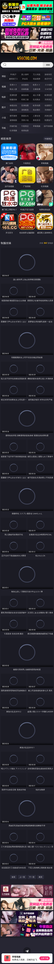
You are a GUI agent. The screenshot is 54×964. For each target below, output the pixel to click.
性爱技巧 (48, 120)
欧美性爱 (48, 95)
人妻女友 (36, 115)
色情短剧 (25, 130)
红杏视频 (13, 130)
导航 (4, 128)
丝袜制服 (25, 89)
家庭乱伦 (25, 115)
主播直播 (36, 89)
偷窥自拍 (13, 105)
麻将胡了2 (13, 79)
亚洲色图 (25, 105)
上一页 (22, 877)
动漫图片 (48, 105)
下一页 (32, 877)
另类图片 (48, 110)
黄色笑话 (36, 120)
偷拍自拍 (25, 95)
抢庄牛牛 (48, 79)
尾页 (40, 877)
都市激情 (13, 115)
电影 (4, 96)
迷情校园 (13, 120)
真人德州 (25, 74)
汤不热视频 (48, 126)
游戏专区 (48, 74)
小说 (4, 117)
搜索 (48, 65)
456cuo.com (27, 58)
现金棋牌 (36, 79)
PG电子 (13, 74)
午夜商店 (25, 126)
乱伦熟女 (36, 99)
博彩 (4, 76)
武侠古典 (48, 115)
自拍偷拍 (25, 84)
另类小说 (25, 120)
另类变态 (48, 99)
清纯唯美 (25, 110)
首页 (13, 877)
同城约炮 (13, 126)
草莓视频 (36, 126)
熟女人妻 (13, 89)
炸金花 (25, 79)
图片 (4, 107)
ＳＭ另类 (48, 89)
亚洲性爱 (13, 95)
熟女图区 (36, 110)
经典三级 (25, 99)
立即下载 (44, 958)
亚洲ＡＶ (13, 84)
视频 (4, 86)
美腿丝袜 (13, 110)
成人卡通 (36, 95)
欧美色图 (36, 105)
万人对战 (36, 74)
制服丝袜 (13, 99)
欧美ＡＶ (36, 84)
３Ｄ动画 (48, 84)
